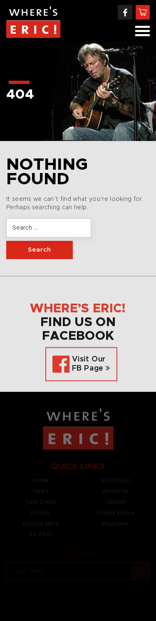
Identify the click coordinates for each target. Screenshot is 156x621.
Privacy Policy (115, 513)
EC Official (115, 480)
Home (40, 480)
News (41, 491)
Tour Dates (41, 502)
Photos (40, 513)
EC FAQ (41, 534)
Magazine (115, 524)
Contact (115, 502)
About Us (115, 491)
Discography (41, 524)
